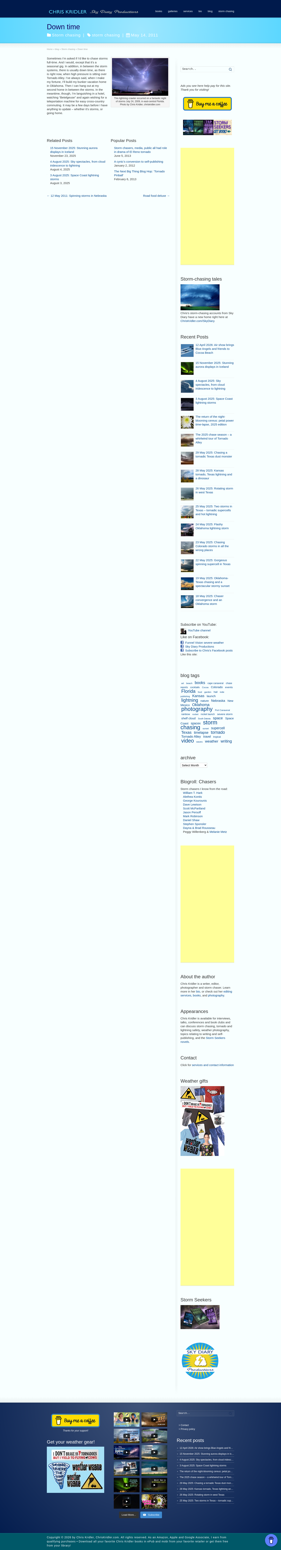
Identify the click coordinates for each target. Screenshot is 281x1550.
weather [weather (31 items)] (211, 741)
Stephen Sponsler (194, 824)
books (158, 11)
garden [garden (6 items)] (207, 692)
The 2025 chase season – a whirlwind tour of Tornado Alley (214, 438)
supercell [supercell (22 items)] (218, 728)
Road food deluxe (156, 195)
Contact (185, 1425)
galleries (172, 11)
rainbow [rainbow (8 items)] (185, 714)
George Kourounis (195, 800)
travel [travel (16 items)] (207, 736)
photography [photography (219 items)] (197, 709)
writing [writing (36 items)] (226, 741)
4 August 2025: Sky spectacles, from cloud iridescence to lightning (210, 384)
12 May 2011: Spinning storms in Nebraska (77, 195)
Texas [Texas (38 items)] (186, 732)
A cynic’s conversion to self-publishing (138, 161)
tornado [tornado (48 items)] (218, 732)
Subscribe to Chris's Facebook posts (209, 650)
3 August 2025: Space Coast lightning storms (203, 1465)
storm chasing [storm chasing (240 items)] (199, 724)
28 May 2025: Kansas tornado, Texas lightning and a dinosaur (214, 474)
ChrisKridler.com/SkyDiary (197, 321)
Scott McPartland (194, 808)
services (188, 11)
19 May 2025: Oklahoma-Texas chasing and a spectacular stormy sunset (212, 582)
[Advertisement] (207, 206)
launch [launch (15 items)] (211, 696)
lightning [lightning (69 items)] (189, 700)
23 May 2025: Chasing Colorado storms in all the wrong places (212, 546)
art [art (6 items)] (182, 683)
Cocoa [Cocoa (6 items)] (205, 687)
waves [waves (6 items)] (199, 742)
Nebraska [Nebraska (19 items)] (218, 701)
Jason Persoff (192, 812)
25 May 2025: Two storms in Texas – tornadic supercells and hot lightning (214, 510)
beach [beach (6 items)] (189, 683)
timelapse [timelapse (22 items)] (201, 733)
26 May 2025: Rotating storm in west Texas (202, 1494)
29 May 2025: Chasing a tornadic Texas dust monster (207, 1483)
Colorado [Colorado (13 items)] (217, 687)
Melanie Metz (218, 831)
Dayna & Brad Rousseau (199, 828)
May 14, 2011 (142, 35)
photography (216, 995)
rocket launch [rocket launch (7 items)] (208, 714)
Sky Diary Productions (199, 646)
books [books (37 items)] (200, 683)
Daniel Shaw (191, 820)
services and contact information (213, 1065)
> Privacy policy (187, 1429)
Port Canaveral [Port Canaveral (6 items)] (222, 710)
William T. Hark (193, 792)
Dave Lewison (192, 804)
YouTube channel (199, 630)
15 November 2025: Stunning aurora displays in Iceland (208, 1454)
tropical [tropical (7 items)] (217, 737)
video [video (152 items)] (187, 741)
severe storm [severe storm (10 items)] (225, 714)
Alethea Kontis (192, 796)
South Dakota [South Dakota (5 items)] (204, 718)
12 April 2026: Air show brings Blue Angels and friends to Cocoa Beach (215, 348)
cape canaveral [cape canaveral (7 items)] (216, 683)
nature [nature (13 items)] (204, 700)
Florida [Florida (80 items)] (188, 691)
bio (200, 11)
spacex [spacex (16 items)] (196, 723)
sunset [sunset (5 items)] (206, 728)
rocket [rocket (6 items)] (195, 714)
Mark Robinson (193, 816)
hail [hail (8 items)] (216, 692)
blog (210, 11)
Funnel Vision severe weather (204, 642)
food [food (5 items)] (200, 692)
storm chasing (226, 11)
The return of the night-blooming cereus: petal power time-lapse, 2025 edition (215, 420)
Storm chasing (66, 35)
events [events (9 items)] (229, 687)
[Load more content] (129, 1515)
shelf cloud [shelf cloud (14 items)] (188, 718)
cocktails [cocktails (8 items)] (195, 687)
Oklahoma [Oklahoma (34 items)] (201, 705)
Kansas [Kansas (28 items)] (198, 696)
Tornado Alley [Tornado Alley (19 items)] (191, 736)
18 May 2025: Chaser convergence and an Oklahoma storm (209, 599)
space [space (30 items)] (218, 718)
